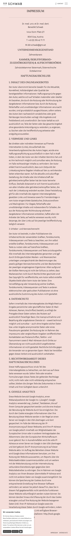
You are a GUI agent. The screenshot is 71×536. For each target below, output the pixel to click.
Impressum (54, 532)
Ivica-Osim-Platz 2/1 (35, 32)
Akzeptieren (7, 531)
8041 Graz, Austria (35, 36)
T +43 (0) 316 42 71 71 (35, 40)
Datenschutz (63, 532)
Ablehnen (15, 531)
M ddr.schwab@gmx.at (35, 45)
